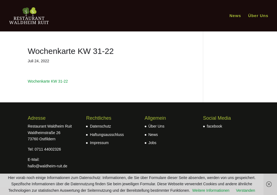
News (235, 16)
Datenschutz (100, 126)
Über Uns (258, 16)
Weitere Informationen (210, 190)
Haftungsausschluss (107, 134)
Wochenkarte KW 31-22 (48, 81)
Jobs (153, 143)
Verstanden (245, 190)
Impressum (99, 143)
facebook (214, 126)
